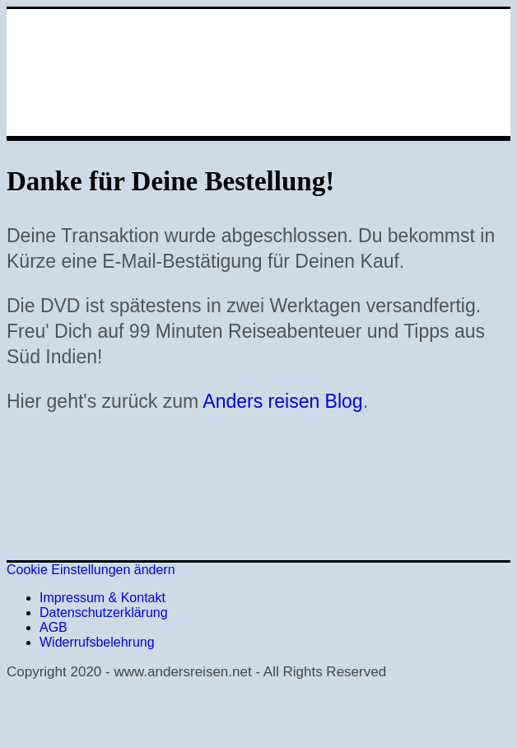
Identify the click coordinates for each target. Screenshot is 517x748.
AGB (54, 627)
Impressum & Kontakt (102, 598)
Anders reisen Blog (282, 401)
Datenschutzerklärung (104, 612)
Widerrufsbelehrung (97, 642)
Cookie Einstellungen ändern (91, 570)
